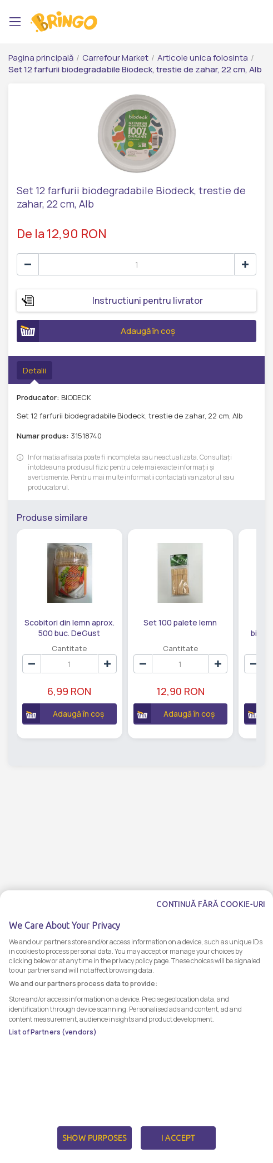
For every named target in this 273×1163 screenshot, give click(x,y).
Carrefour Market (115, 57)
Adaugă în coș (96, 331)
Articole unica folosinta (202, 57)
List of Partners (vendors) (53, 1066)
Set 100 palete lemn (180, 622)
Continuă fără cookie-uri (210, 938)
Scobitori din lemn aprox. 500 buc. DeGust (69, 627)
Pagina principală (40, 57)
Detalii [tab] (34, 370)
